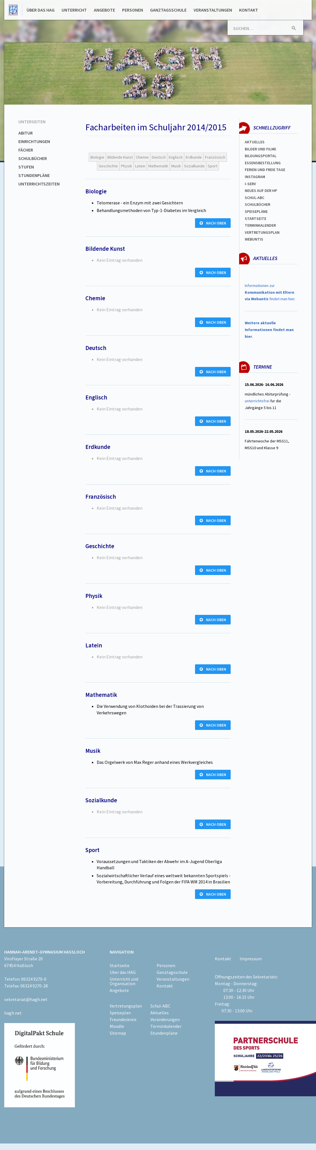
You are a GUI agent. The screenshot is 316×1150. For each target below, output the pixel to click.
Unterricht (74, 10)
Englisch (176, 157)
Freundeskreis (123, 1019)
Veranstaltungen (213, 10)
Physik (126, 165)
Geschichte (108, 165)
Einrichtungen (34, 141)
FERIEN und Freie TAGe (265, 169)
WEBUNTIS (254, 239)
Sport (212, 165)
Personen (132, 10)
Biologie (97, 157)
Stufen (26, 167)
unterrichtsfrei (257, 400)
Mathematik (158, 165)
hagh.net (13, 1013)
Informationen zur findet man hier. (270, 292)
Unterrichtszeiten (39, 184)
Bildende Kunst (120, 157)
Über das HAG (41, 10)
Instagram (255, 176)
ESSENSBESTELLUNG (263, 162)
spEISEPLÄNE (256, 211)
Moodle (117, 1026)
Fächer (25, 150)
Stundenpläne (34, 175)
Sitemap (118, 1033)
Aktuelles (255, 141)
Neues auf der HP (261, 190)
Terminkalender (260, 225)
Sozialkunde (194, 165)
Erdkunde (194, 157)
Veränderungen (165, 1019)
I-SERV (250, 183)
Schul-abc (254, 197)
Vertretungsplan (262, 232)
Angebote (104, 10)
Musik (176, 165)
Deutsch (159, 157)
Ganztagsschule (168, 10)
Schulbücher (32, 158)
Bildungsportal (260, 155)
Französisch (215, 157)
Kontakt (248, 10)
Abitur (25, 133)
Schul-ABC (160, 1006)
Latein (140, 165)
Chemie (142, 157)
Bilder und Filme (260, 149)
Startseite (255, 218)
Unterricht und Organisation (124, 981)
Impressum (251, 958)
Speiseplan (120, 1012)
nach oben (213, 223)
